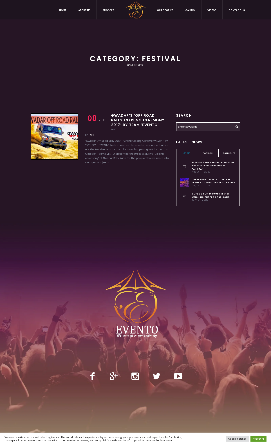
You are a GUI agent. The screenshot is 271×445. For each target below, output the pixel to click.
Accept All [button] (258, 438)
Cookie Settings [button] (237, 438)
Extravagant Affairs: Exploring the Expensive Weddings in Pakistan (213, 165)
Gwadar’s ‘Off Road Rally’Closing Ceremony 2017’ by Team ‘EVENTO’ (138, 120)
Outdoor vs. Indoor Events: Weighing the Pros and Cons (210, 195)
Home (130, 65)
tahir (91, 135)
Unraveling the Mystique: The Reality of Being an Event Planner (214, 181)
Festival (139, 65)
